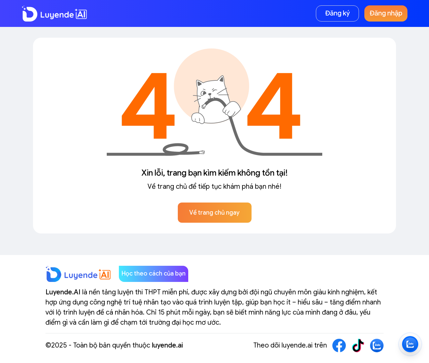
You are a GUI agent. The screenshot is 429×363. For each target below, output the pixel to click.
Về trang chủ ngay (214, 212)
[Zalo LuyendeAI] (410, 344)
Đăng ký (337, 13)
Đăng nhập (386, 13)
